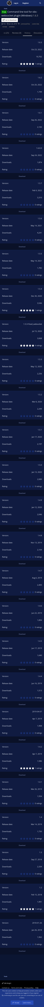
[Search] (40, 3)
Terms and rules (16, 988)
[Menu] (3, 3)
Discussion (38, 33)
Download (22, 71)
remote (4, 27)
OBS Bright (6, 983)
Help (36, 988)
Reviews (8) (16, 33)
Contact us (5, 988)
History (27, 33)
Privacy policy (28, 988)
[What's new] (34, 3)
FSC (4, 24)
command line (25, 24)
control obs (35, 24)
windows (12, 27)
